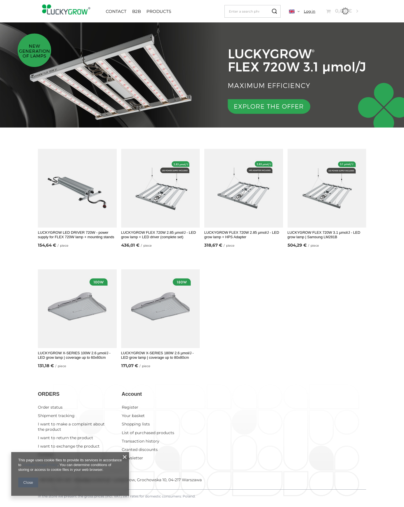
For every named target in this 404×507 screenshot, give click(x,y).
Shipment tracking (56, 415)
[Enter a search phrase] (252, 11)
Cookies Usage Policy (39, 465)
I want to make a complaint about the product (71, 426)
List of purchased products (148, 432)
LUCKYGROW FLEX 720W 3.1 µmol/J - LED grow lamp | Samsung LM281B (324, 234)
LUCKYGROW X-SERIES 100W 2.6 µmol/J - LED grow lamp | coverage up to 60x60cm (74, 355)
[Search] (274, 11)
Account (132, 394)
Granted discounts (140, 449)
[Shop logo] (67, 11)
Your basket (133, 415)
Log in (309, 11)
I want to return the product (65, 437)
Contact (116, 11)
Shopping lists (136, 423)
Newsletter (132, 457)
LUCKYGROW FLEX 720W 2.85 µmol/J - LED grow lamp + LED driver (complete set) (158, 234)
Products (158, 11)
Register (130, 406)
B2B (136, 11)
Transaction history (140, 440)
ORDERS (48, 394)
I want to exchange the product (69, 445)
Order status (50, 406)
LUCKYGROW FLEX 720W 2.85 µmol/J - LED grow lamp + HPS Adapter (241, 234)
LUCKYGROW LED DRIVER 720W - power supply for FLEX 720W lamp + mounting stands (76, 234)
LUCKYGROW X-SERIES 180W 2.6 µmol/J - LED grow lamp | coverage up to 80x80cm (157, 355)
